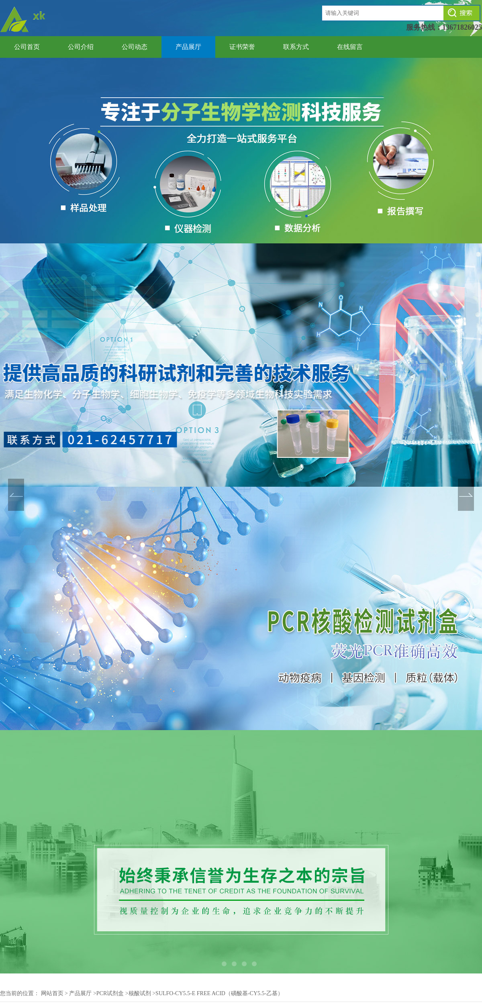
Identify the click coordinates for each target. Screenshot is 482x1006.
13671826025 (462, 27)
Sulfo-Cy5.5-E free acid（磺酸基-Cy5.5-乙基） (219, 993)
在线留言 (350, 46)
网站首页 (52, 993)
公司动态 (134, 46)
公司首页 (27, 46)
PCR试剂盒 (110, 993)
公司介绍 (81, 46)
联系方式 (296, 46)
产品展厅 (188, 46)
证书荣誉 (242, 46)
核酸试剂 (140, 993)
